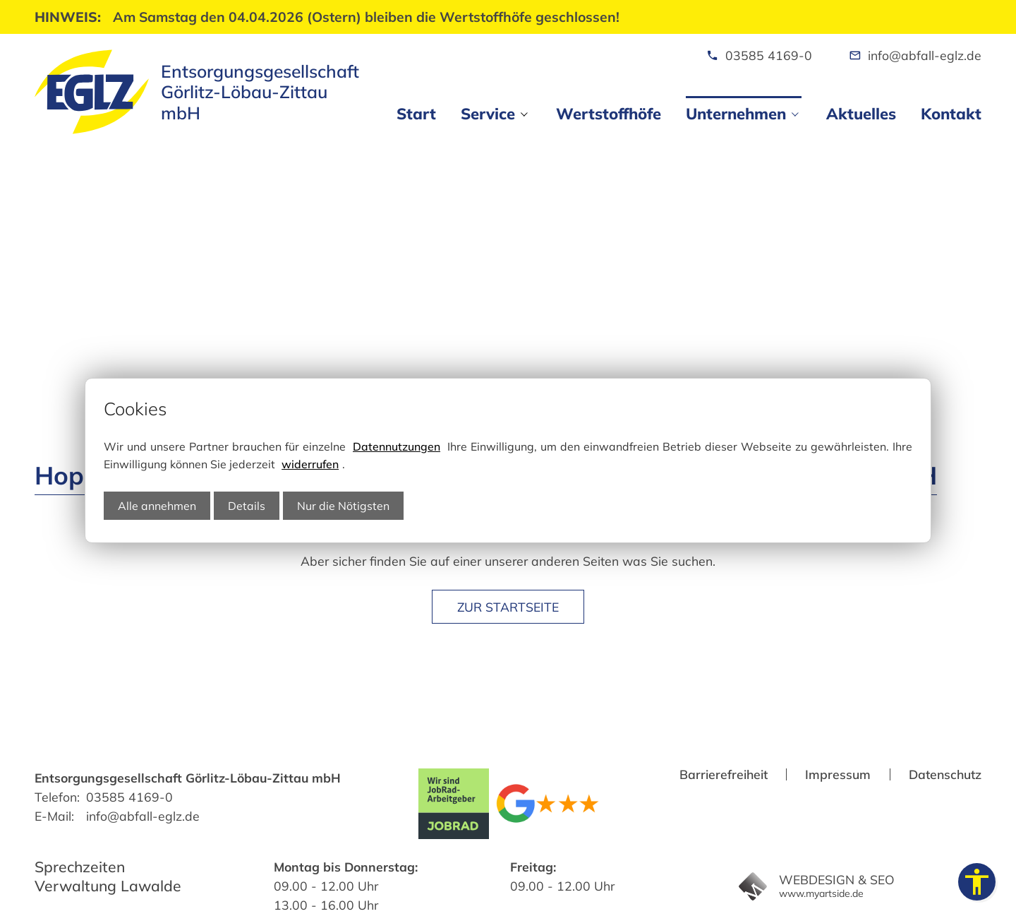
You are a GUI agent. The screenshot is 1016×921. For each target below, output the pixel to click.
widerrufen (310, 464)
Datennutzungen (396, 446)
